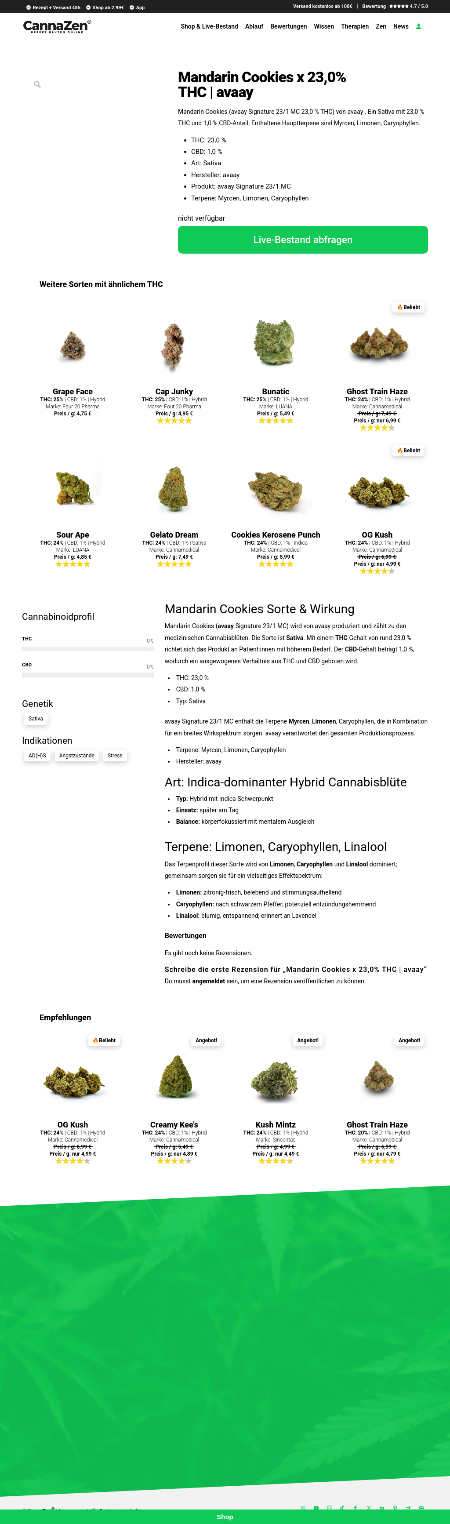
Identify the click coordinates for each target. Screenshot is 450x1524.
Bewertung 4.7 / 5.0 (395, 6)
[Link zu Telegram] (408, 1508)
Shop (225, 1516)
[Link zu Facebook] (355, 1508)
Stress (115, 756)
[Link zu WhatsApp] (302, 1508)
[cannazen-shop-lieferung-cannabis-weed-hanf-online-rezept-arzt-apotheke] (57, 30)
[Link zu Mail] (421, 1508)
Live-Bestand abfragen (303, 239)
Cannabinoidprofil (58, 616)
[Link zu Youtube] (316, 1508)
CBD (351, 649)
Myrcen (299, 721)
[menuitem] (52, 7)
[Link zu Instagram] (329, 1508)
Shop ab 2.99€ (104, 7)
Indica (204, 782)
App (137, 7)
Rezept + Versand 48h (52, 7)
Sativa (36, 719)
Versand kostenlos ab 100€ (322, 6)
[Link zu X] (368, 1508)
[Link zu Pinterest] (395, 1508)
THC (341, 637)
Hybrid (307, 782)
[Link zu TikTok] (342, 1508)
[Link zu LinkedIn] (381, 1508)
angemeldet (208, 981)
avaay (226, 625)
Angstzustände (76, 756)
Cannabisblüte (367, 782)
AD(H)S (37, 756)
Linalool (365, 847)
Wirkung (332, 609)
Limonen (324, 721)
